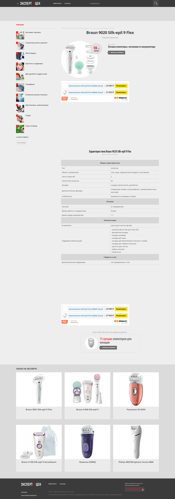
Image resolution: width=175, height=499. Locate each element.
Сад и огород (31, 126)
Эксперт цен (30, 3)
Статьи (67, 3)
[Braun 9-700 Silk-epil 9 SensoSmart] (39, 442)
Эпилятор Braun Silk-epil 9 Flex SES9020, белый (86, 86)
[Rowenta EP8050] (87, 442)
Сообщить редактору (133, 489)
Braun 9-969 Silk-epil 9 (87, 409)
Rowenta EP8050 (87, 462)
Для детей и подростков (36, 74)
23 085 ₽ (109, 85)
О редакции (95, 3)
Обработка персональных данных (99, 494)
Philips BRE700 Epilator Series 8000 (136, 462)
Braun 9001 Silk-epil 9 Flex (39, 409)
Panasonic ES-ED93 (136, 409)
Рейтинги (57, 3)
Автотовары (31, 53)
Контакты (71, 492)
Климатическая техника (36, 95)
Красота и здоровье (34, 63)
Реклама (24, 492)
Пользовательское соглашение (57, 494)
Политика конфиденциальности (78, 494)
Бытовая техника (33, 32)
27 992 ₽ (109, 92)
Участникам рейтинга (29, 495)
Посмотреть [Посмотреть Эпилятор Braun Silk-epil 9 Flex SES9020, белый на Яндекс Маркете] (121, 86)
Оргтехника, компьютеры (37, 105)
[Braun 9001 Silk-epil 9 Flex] (39, 389)
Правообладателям (116, 494)
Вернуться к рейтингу (116, 52)
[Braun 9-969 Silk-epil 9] (87, 389)
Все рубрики (21, 143)
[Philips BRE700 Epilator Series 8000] (136, 442)
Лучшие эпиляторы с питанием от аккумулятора (131, 46)
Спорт (28, 115)
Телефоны (30, 84)
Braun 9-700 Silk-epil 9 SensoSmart (39, 462)
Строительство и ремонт (36, 43)
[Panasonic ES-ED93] (136, 389)
